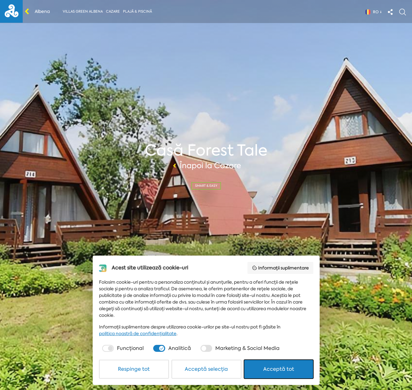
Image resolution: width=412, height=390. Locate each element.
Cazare (113, 11)
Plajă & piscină (137, 11)
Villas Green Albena (83, 11)
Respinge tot (134, 369)
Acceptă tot (278, 369)
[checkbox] (122, 348)
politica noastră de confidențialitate (138, 333)
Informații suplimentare (280, 268)
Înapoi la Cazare (206, 165)
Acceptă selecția (206, 369)
